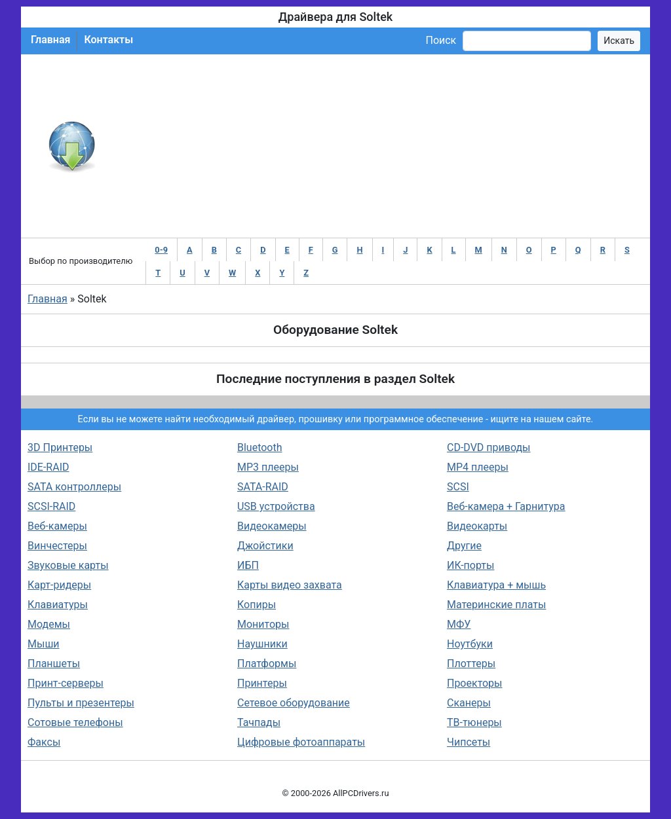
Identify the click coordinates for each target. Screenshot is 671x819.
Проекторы (475, 683)
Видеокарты (477, 526)
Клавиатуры (58, 604)
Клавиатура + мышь (496, 585)
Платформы (266, 663)
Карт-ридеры (59, 585)
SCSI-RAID (51, 506)
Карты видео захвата (289, 585)
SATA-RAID (262, 487)
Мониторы (263, 624)
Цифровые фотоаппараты (301, 742)
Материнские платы (496, 604)
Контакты (108, 39)
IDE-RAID (48, 467)
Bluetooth (259, 447)
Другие (464, 545)
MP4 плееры (477, 467)
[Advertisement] (378, 146)
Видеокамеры (272, 526)
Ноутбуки (470, 644)
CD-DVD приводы (489, 447)
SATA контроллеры (74, 487)
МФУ (458, 624)
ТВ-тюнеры (474, 722)
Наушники (262, 644)
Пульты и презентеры (81, 703)
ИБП (248, 565)
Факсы (44, 742)
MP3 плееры (268, 467)
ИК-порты (470, 565)
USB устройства (276, 506)
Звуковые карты (68, 565)
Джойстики (265, 545)
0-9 (161, 250)
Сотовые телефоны (75, 722)
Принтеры (262, 683)
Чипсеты (468, 742)
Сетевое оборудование (293, 703)
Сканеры (469, 703)
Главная (50, 39)
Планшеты (54, 663)
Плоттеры (471, 663)
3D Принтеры (60, 447)
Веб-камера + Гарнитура (506, 506)
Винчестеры (57, 545)
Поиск (440, 40)
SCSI (458, 487)
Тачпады (258, 722)
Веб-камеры (57, 526)
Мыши (44, 644)
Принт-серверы (66, 683)
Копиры (256, 604)
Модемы (49, 624)
